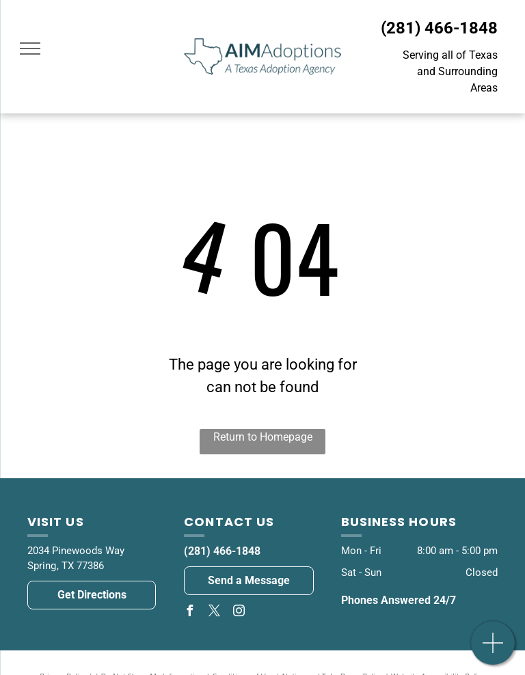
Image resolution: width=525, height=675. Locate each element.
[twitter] (214, 612)
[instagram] (238, 612)
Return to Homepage (262, 436)
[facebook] (189, 612)
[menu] (30, 48)
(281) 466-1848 (439, 28)
